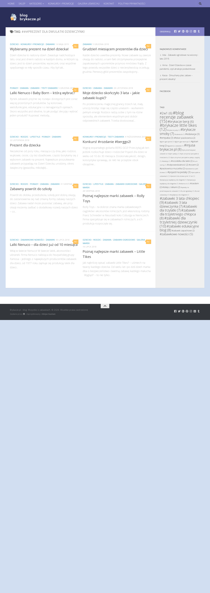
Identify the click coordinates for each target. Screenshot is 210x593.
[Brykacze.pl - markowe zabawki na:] (175, 31)
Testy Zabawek (49, 88)
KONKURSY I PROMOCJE (61, 3)
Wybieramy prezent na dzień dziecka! (39, 49)
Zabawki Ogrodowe (126, 184)
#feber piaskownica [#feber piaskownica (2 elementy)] (184, 138)
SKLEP (22, 3)
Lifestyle (35, 136)
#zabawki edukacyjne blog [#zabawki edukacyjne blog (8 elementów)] (179, 228)
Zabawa (24, 88)
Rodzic (24, 136)
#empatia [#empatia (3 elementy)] (166, 137)
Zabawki (50, 44)
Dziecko (14, 44)
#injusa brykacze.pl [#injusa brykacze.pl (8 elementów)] (177, 147)
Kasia (164, 75)
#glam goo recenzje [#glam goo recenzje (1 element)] (182, 142)
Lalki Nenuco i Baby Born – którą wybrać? (42, 93)
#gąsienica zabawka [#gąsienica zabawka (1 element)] (175, 146)
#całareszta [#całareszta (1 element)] (180, 134)
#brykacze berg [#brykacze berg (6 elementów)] (181, 121)
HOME (11, 3)
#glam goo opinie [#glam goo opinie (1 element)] (167, 142)
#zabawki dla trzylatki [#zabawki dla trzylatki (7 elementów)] (178, 208)
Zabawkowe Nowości (32, 239)
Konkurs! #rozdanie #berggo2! (107, 141)
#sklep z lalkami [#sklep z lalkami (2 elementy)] (171, 187)
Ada (164, 54)
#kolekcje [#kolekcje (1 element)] (166, 161)
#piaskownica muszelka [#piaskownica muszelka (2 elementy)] (172, 168)
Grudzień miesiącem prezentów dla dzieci (115, 49)
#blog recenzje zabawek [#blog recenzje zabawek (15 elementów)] (176, 117)
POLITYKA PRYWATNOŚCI (131, 3)
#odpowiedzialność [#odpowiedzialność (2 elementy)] (177, 164)
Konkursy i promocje (32, 44)
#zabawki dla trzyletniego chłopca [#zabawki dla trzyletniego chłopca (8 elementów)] (178, 214)
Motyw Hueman (48, 314)
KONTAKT (109, 3)
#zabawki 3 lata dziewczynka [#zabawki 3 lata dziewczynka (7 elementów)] (173, 204)
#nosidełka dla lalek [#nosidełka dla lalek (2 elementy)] (181, 161)
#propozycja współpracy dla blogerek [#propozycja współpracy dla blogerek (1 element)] (173, 180)
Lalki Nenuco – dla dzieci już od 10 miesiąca (44, 244)
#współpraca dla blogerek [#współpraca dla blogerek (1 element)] (179, 195)
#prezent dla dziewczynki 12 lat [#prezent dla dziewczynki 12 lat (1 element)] (182, 176)
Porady (14, 88)
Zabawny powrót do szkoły (31, 189)
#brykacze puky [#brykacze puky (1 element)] (173, 130)
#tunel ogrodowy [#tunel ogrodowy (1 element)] (187, 191)
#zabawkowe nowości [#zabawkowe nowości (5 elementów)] (176, 234)
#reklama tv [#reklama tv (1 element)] (184, 184)
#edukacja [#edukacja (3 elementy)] (192, 134)
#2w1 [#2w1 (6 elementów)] (166, 113)
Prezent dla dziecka (25, 145)
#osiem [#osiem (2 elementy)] (194, 164)
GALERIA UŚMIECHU (89, 3)
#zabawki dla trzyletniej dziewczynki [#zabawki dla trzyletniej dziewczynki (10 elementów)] (178, 222)
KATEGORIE (35, 3)
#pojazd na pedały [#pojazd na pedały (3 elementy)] (179, 172)
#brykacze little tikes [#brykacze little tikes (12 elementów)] (178, 127)
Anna (164, 65)
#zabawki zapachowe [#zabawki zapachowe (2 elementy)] (183, 230)
